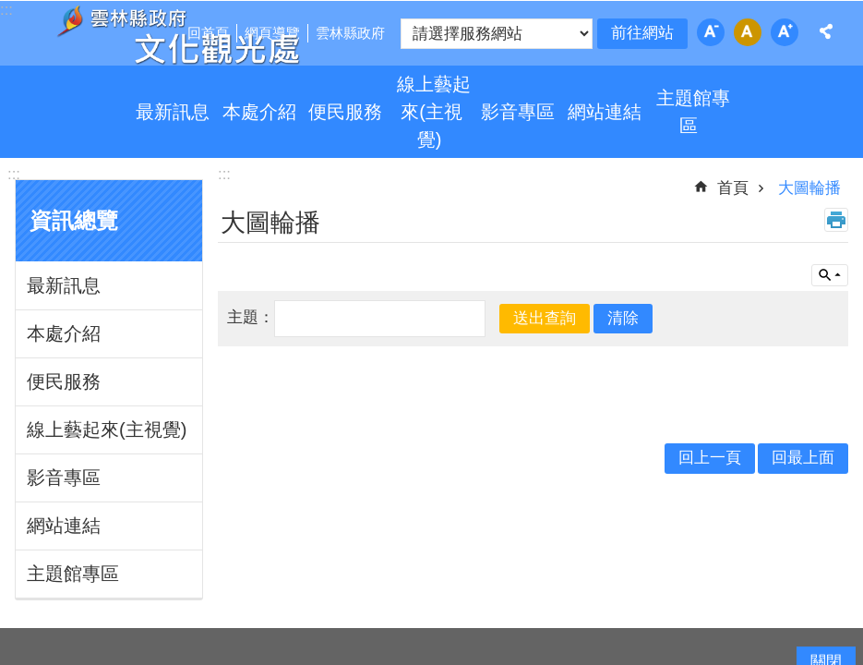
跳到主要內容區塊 (9, 9)
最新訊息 (173, 112)
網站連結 (604, 112)
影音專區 (518, 112)
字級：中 (747, 32)
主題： (250, 317)
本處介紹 (259, 112)
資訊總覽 (74, 221)
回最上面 (803, 457)
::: (13, 174)
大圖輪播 (809, 188)
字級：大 (784, 32)
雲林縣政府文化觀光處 (177, 35)
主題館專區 (693, 112)
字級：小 (711, 32)
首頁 (733, 188)
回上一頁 (709, 457)
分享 (826, 31)
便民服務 (345, 112)
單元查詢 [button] (829, 275)
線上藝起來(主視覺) (434, 112)
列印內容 (836, 220)
